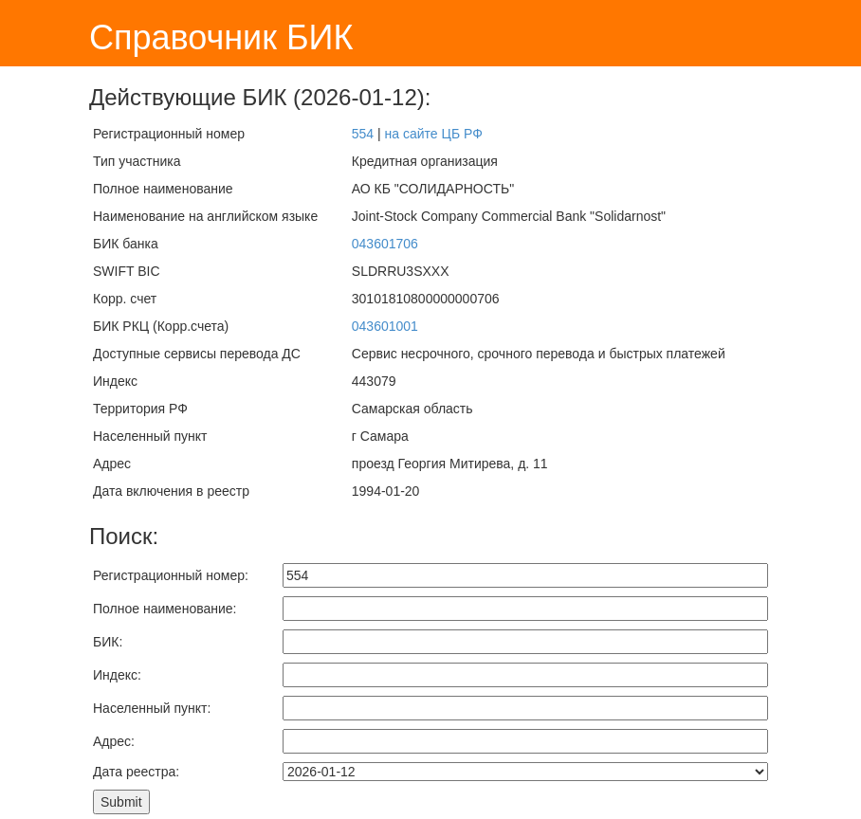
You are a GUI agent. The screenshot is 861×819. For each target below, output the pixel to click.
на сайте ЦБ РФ (434, 133)
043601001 (385, 326)
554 (363, 133)
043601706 (385, 243)
